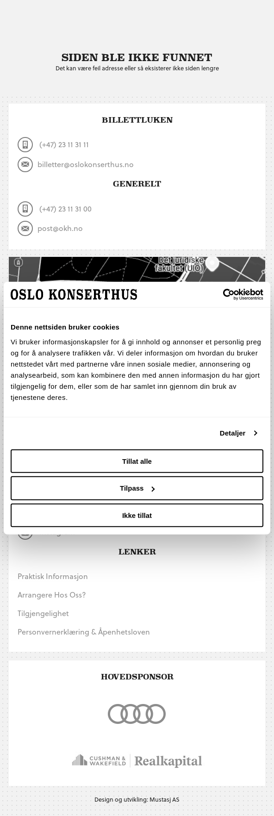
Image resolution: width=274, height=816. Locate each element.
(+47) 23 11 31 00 (55, 209)
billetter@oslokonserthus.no (76, 164)
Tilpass (137, 488)
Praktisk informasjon (53, 576)
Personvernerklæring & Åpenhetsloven (84, 631)
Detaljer (233, 433)
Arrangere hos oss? (52, 594)
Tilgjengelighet (43, 613)
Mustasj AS (164, 799)
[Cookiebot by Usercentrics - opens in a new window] (222, 294)
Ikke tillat (137, 515)
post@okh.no (50, 228)
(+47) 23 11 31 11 (53, 144)
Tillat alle (137, 461)
